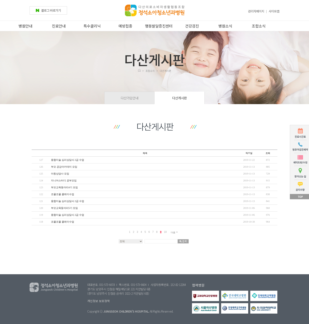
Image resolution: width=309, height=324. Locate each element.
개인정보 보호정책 (98, 301)
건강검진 (192, 26)
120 (41, 208)
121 (41, 201)
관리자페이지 (256, 11)
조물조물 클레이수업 (62, 194)
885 (268, 166)
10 (165, 232)
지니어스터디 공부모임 (64, 180)
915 (268, 180)
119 (41, 214)
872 (268, 159)
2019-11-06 (249, 208)
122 (41, 194)
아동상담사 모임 (60, 173)
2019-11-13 (249, 166)
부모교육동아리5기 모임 (64, 208)
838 (268, 194)
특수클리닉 (92, 26)
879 (268, 187)
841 (268, 201)
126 (41, 166)
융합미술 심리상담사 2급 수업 (67, 159)
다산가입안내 (129, 97)
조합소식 (258, 26)
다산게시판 (179, 97)
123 (41, 187)
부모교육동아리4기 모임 (64, 187)
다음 (175, 232)
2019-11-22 (249, 159)
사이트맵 (274, 11)
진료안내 (59, 26)
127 (41, 159)
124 (41, 180)
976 (268, 214)
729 (268, 173)
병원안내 (25, 26)
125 (41, 173)
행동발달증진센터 (158, 26)
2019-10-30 (249, 221)
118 (41, 221)
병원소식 (225, 26)
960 (268, 208)
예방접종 (125, 26)
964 (268, 221)
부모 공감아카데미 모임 (64, 166)
